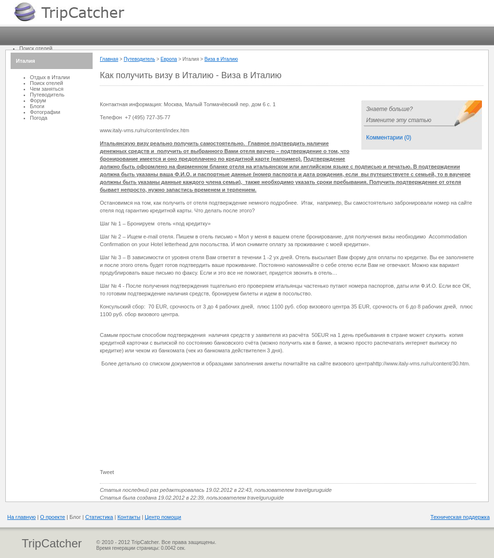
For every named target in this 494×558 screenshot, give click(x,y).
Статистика (99, 517)
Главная (109, 59)
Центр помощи (163, 517)
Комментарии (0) (389, 137)
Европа (169, 59)
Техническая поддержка (460, 517)
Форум (38, 100)
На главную (21, 517)
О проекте (52, 517)
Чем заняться (47, 89)
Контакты (128, 517)
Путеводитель (139, 59)
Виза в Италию (221, 59)
